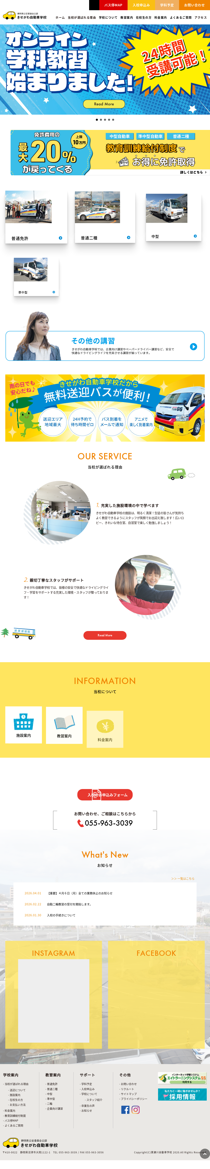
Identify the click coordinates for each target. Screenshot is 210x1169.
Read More (105, 639)
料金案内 (160, 17)
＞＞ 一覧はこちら (181, 955)
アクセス (201, 17)
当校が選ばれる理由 (82, 17)
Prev (5, 69)
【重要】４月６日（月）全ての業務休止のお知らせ (84, 970)
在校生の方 (144, 17)
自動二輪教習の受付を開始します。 (73, 981)
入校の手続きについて (63, 992)
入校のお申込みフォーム (112, 802)
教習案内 (126, 17)
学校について (108, 17)
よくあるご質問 (181, 17)
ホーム (60, 17)
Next (204, 69)
